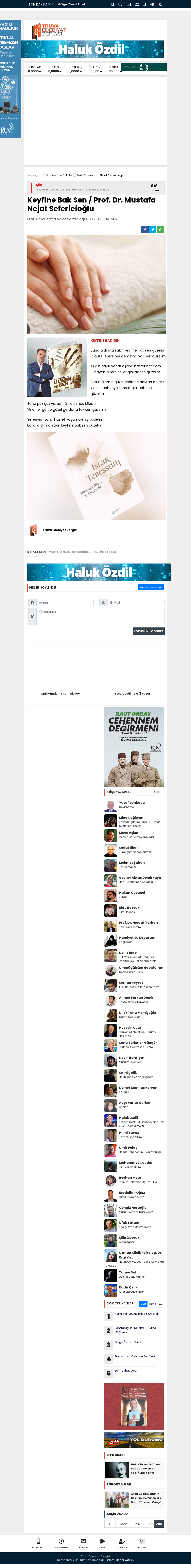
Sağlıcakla (125, 942)
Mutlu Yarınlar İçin (130, 1062)
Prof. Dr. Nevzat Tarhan (138, 922)
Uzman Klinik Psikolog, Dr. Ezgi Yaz (140, 1255)
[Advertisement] (95, 110)
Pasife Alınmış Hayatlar (133, 1002)
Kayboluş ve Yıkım (130, 1137)
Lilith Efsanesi (127, 912)
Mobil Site (38, 1544)
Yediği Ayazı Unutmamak (135, 1227)
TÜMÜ (157, 792)
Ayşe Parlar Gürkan (135, 1102)
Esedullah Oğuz (132, 1192)
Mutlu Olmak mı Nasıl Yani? (136, 1212)
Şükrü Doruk (129, 1237)
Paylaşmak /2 (128, 867)
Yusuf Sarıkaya (132, 802)
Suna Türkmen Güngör (138, 1042)
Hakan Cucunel (132, 892)
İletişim (141, 1544)
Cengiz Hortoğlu (133, 1207)
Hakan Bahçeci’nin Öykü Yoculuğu (140, 1152)
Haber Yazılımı (125, 1560)
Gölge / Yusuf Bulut (71, 4)
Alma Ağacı (126, 1242)
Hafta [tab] (152, 1303)
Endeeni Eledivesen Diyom (136, 1047)
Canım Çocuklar (129, 1017)
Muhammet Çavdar (136, 1162)
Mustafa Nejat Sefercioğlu (69, 552)
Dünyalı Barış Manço (132, 1277)
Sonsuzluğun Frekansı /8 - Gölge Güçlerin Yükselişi (140, 824)
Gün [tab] (143, 1303)
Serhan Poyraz (131, 982)
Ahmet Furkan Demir (136, 997)
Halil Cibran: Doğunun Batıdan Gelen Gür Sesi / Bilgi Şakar (146, 1469)
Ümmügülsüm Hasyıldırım (141, 967)
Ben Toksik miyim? (130, 927)
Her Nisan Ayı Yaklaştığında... (137, 1077)
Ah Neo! (124, 1107)
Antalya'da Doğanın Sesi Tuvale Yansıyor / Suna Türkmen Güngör (147, 1498)
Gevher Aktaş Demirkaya (140, 877)
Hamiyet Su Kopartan (137, 937)
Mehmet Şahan (132, 862)
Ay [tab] (160, 1303)
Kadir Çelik (128, 1287)
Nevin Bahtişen (131, 1057)
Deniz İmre (128, 952)
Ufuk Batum (129, 1222)
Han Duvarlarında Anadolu (136, 882)
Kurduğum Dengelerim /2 (135, 852)
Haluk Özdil (128, 1117)
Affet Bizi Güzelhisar (131, 1292)
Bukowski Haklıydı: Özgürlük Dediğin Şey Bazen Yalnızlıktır (137, 959)
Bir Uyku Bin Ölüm (130, 1167)
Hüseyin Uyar (130, 1027)
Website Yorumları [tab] (151, 587)
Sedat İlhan (129, 847)
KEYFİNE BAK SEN (105, 552)
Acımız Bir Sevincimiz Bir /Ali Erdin (132, 1316)
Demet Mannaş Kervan (138, 1087)
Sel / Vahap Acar (121, 1373)
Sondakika (61, 1544)
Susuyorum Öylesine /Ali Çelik (129, 1359)
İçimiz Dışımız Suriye (132, 1197)
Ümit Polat (128, 1147)
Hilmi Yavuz (129, 1132)
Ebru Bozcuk (129, 907)
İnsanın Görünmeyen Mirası (136, 837)
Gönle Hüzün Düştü (131, 972)
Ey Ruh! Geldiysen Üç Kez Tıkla (138, 1182)
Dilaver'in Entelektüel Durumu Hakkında (137, 1034)
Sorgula (124, 1092)
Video (103, 1544)
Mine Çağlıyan (131, 817)
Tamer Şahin (130, 1272)
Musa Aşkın (128, 832)
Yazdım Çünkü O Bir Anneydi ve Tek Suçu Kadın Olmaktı (141, 1124)
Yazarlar (121, 1544)
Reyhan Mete (130, 1177)
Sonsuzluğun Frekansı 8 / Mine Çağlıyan (130, 1330)
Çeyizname (126, 807)
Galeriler (83, 1544)
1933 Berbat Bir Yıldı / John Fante (139, 987)
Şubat (123, 897)
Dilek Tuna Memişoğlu (137, 1012)
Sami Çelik (128, 1072)
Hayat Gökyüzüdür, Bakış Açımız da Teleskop (134, 1264)
